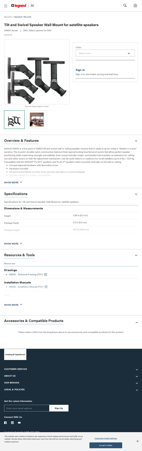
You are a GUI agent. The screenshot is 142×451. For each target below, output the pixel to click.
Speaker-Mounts (22, 16)
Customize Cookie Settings (106, 438)
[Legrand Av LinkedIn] (12, 422)
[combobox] (105, 53)
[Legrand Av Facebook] (5, 422)
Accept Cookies (105, 445)
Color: (79, 47)
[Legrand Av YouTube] (19, 422)
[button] (5, 6)
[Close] (138, 441)
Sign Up (59, 408)
